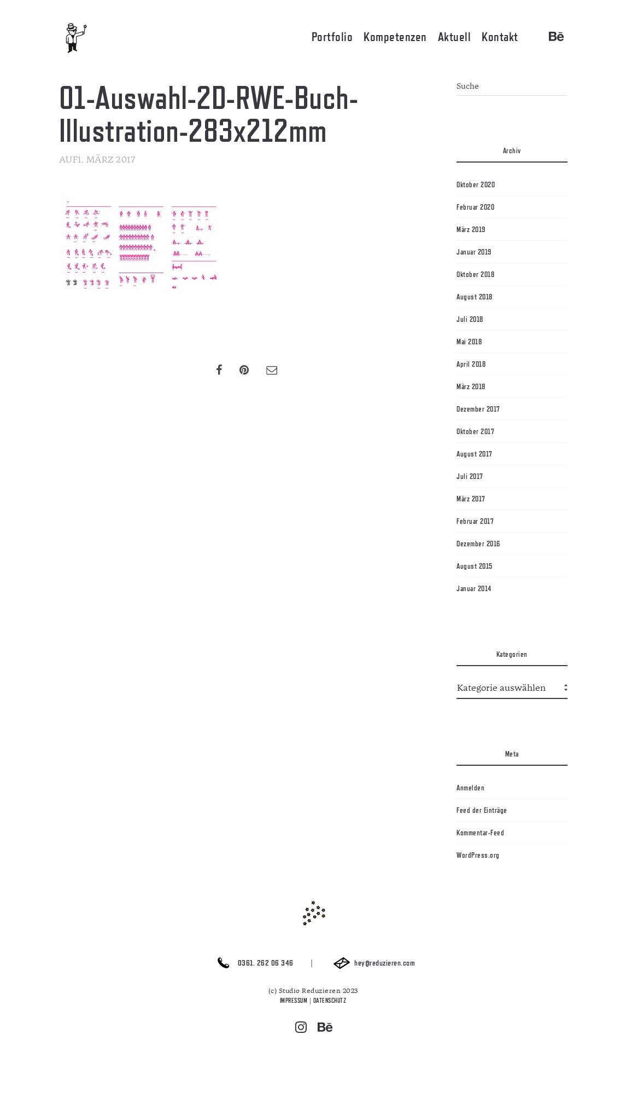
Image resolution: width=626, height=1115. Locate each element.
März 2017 (471, 498)
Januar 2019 (474, 252)
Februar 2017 (475, 521)
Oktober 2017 (475, 431)
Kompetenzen (395, 36)
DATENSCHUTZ (330, 1000)
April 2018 (471, 364)
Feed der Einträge (482, 810)
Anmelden (470, 788)
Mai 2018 (469, 341)
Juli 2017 (470, 476)
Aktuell (454, 36)
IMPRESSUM (294, 1000)
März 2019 (471, 229)
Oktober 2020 (476, 184)
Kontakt (500, 36)
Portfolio (332, 36)
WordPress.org (478, 855)
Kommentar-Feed (480, 832)
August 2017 (475, 454)
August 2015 (475, 566)
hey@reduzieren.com (372, 963)
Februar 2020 (475, 207)
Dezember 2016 (478, 543)
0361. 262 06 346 (252, 963)
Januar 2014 (474, 588)
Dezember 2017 (478, 409)
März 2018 (471, 386)
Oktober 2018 (475, 274)
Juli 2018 (470, 319)
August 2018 (475, 297)
